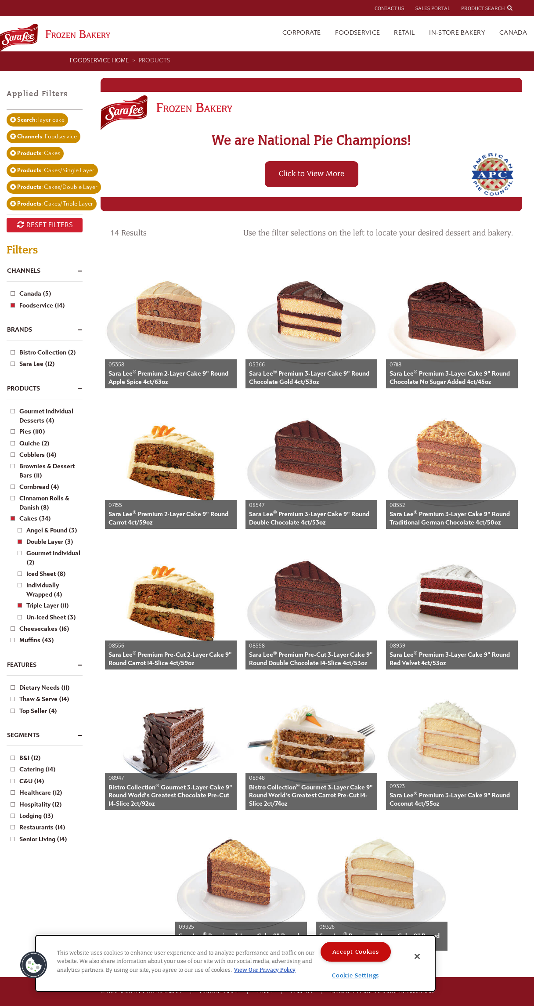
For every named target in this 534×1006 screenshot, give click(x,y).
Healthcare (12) (40, 792)
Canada (513, 32)
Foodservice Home (99, 60)
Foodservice (357, 32)
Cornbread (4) (39, 487)
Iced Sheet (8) (46, 574)
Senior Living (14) (43, 839)
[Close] (417, 956)
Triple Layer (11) (47, 605)
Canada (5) (35, 293)
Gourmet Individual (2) (53, 558)
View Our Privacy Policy (265, 969)
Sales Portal (432, 8)
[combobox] (517, 7)
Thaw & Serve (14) (44, 699)
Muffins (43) (36, 640)
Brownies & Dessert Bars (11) (47, 471)
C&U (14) (31, 781)
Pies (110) (32, 431)
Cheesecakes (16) (44, 629)
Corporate (301, 32)
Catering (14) (37, 769)
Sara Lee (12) (37, 364)
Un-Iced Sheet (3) (51, 617)
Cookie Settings (355, 975)
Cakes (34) (35, 518)
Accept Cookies (355, 951)
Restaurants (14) (42, 827)
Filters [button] (22, 250)
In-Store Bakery (457, 32)
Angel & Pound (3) (51, 530)
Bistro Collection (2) (47, 352)
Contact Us (389, 8)
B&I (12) (30, 758)
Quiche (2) (34, 443)
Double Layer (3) (49, 542)
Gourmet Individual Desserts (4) (46, 416)
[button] (34, 965)
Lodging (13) (36, 816)
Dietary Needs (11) (44, 687)
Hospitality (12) (40, 804)
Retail (404, 32)
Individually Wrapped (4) (44, 590)
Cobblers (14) (38, 455)
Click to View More (311, 173)
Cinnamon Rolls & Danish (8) (44, 503)
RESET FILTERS (44, 225)
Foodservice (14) (42, 305)
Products (154, 60)
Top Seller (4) (38, 711)
